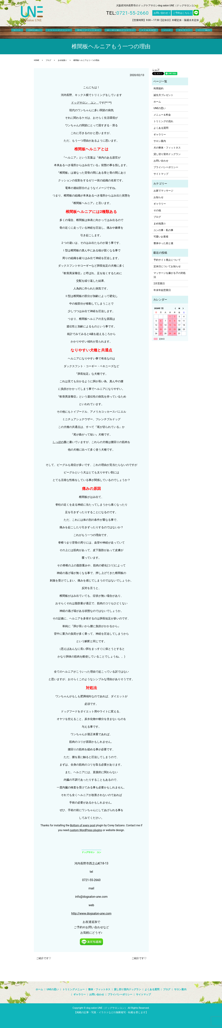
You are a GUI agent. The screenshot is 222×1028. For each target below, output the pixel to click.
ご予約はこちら (181, 12)
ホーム (31, 32)
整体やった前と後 (163, 243)
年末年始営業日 (162, 290)
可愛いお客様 (161, 236)
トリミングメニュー (64, 32)
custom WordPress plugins (86, 830)
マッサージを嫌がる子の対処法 (170, 275)
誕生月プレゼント (163, 95)
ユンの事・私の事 (163, 230)
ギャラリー (168, 32)
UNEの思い (44, 32)
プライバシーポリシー (166, 167)
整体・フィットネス (90, 32)
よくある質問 (141, 32)
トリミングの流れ (163, 121)
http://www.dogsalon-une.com (91, 913)
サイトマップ (161, 173)
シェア (156, 69)
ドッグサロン (79, 102)
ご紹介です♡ (43, 958)
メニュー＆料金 (162, 114)
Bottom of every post (82, 825)
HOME (36, 60)
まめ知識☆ (62, 60)
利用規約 (158, 88)
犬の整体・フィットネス (167, 147)
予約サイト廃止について (167, 259)
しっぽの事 (59, 442)
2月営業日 (159, 283)
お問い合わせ (161, 12)
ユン (93, 102)
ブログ (155, 32)
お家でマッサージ (163, 190)
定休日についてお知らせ (167, 266)
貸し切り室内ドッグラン (117, 32)
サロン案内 (183, 32)
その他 (157, 210)
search (195, 32)
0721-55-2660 (132, 13)
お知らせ (158, 197)
